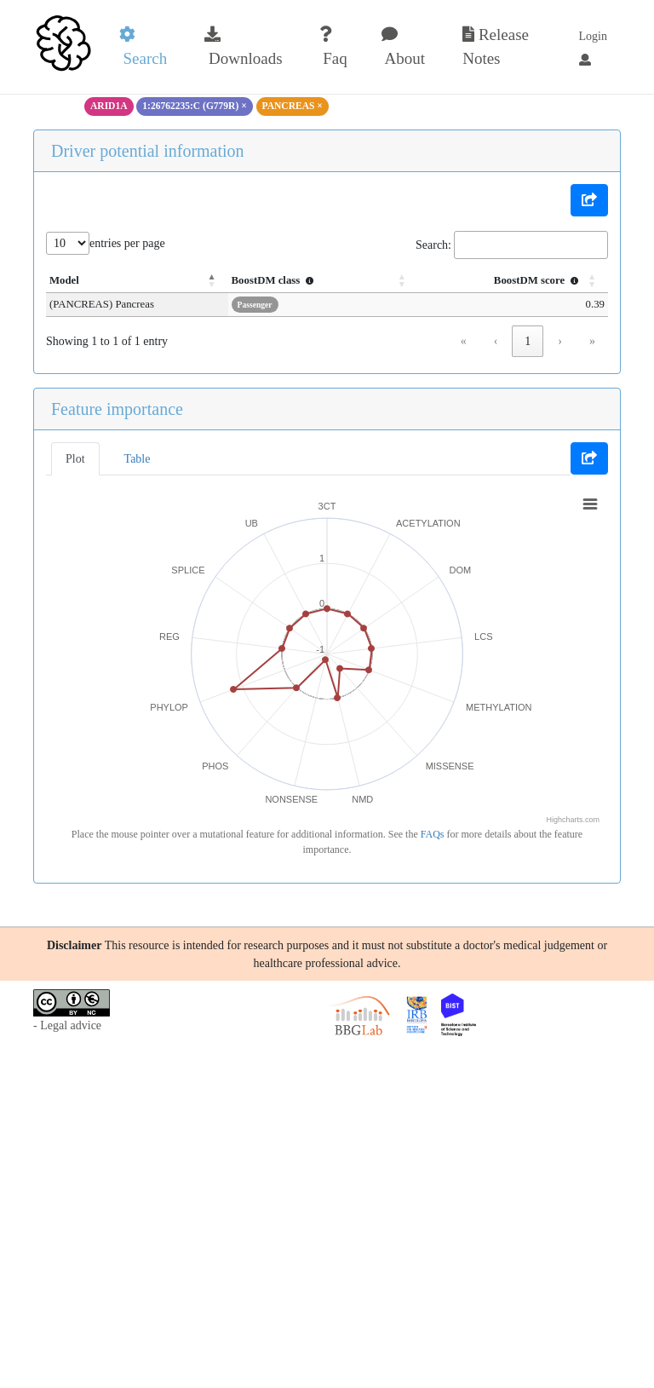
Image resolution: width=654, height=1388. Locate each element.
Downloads (243, 47)
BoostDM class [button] (275, 280)
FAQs (433, 834)
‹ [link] (496, 341)
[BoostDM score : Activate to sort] (512, 281)
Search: (433, 245)
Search (143, 47)
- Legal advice (67, 1025)
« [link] (464, 341)
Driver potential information (147, 150)
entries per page (127, 243)
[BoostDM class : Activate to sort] (322, 281)
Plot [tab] (75, 458)
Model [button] (64, 280)
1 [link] (528, 341)
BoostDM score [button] (538, 280)
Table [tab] (137, 458)
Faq (333, 47)
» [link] (592, 341)
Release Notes (495, 47)
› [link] (560, 341)
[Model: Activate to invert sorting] (137, 281)
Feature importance (117, 409)
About (403, 47)
